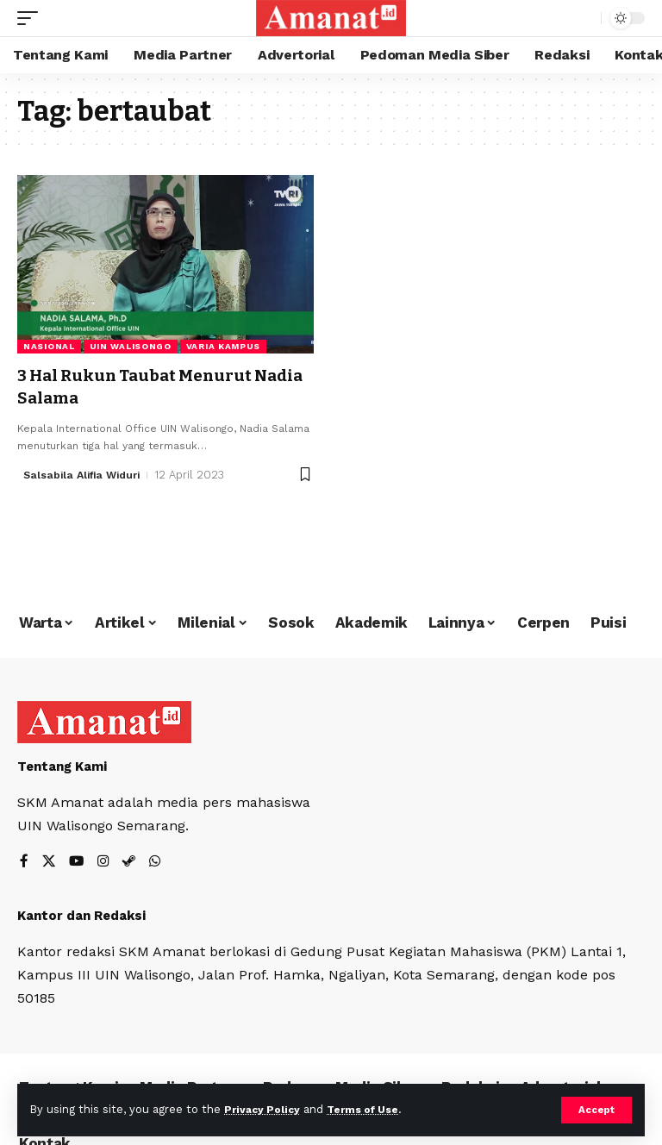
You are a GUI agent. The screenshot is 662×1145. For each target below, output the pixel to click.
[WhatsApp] (158, 862)
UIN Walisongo (131, 346)
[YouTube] (77, 862)
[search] (583, 18)
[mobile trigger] (32, 18)
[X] (49, 862)
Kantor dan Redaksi (81, 916)
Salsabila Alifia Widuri (86, 473)
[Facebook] (24, 862)
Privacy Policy (264, 1109)
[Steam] (131, 862)
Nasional (49, 346)
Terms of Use (371, 1109)
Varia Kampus (223, 346)
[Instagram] (105, 862)
